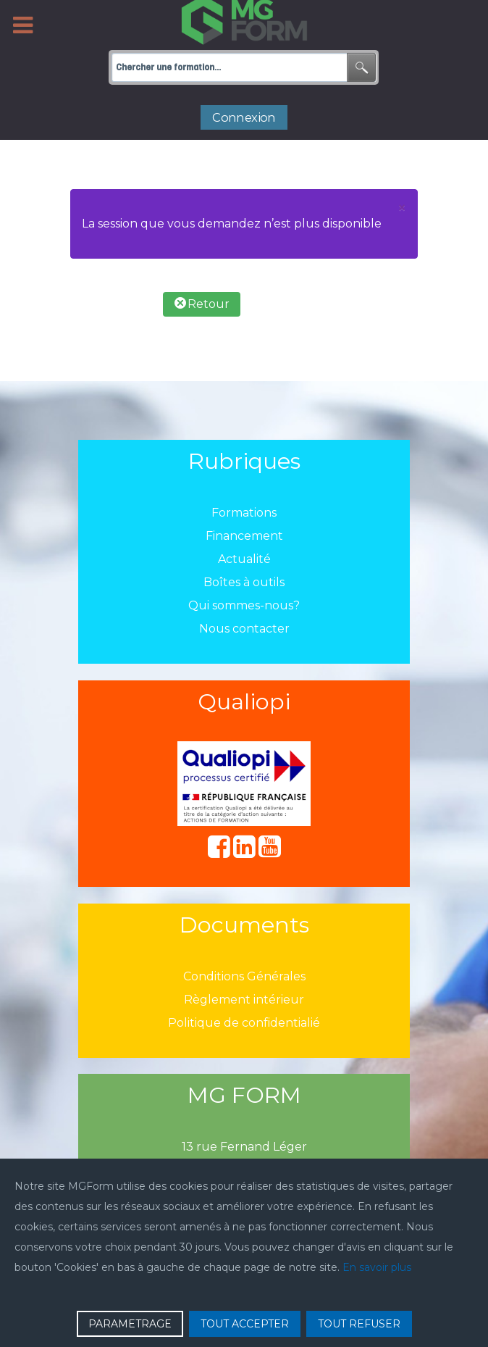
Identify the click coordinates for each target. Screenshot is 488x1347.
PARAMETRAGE (130, 1323)
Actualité (244, 559)
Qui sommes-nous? (244, 605)
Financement (244, 536)
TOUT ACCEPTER (245, 1323)
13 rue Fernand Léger (244, 1147)
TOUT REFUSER (359, 1323)
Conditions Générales (244, 976)
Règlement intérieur (244, 999)
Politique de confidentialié (244, 1023)
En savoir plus (376, 1267)
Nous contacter (244, 628)
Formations (244, 513)
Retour (202, 304)
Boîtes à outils (244, 582)
